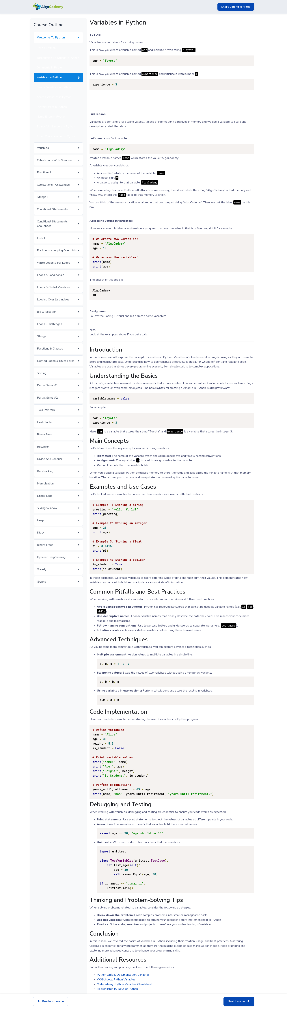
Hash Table (44, 422)
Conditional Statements (52, 209)
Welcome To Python (51, 38)
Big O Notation (46, 312)
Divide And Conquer (49, 459)
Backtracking (45, 471)
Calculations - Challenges (53, 185)
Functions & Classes (50, 349)
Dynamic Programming (51, 557)
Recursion (43, 447)
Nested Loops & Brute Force (55, 361)
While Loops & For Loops (53, 263)
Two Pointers (46, 410)
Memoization (45, 484)
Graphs (41, 582)
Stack (40, 533)
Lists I (41, 238)
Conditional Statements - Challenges (53, 224)
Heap (40, 520)
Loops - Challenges (49, 324)
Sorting (41, 373)
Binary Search (45, 434)
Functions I (44, 172)
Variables (43, 148)
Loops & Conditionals (50, 275)
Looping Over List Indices (53, 300)
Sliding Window (47, 508)
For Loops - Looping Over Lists (57, 250)
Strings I (42, 197)
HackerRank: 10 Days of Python (117, 989)
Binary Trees (45, 545)
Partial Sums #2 (47, 398)
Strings (41, 336)
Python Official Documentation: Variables (123, 975)
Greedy (41, 569)
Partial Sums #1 (47, 385)
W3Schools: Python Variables (116, 980)
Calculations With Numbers (54, 160)
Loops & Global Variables (53, 287)
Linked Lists (45, 496)
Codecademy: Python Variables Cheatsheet (124, 984)
